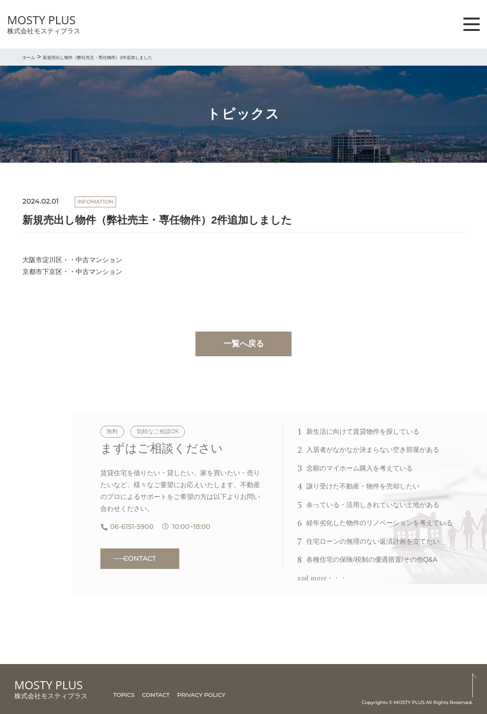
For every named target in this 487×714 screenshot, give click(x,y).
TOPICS (124, 694)
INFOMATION (95, 201)
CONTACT (140, 558)
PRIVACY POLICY (201, 694)
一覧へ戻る (244, 343)
